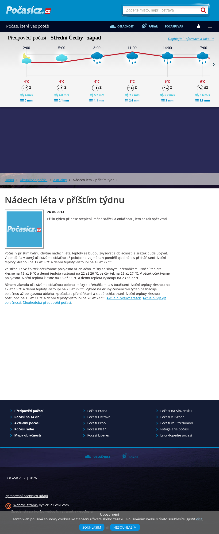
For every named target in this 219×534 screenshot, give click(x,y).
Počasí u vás (174, 26)
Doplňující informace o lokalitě (191, 39)
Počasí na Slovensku (176, 411)
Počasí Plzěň (97, 429)
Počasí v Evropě (172, 417)
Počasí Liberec (98, 435)
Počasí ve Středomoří (176, 423)
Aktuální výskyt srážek (124, 298)
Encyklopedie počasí (176, 435)
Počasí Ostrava (98, 417)
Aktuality (60, 180)
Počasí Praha (97, 411)
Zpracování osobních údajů (26, 496)
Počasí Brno (96, 423)
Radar (153, 26)
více (199, 519)
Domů (9, 180)
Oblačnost (125, 26)
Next (213, 64)
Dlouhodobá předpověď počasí (47, 302)
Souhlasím (91, 527)
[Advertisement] (109, 140)
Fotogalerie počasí (174, 429)
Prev (5, 64)
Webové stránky (25, 505)
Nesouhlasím (125, 527)
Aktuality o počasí (33, 180)
